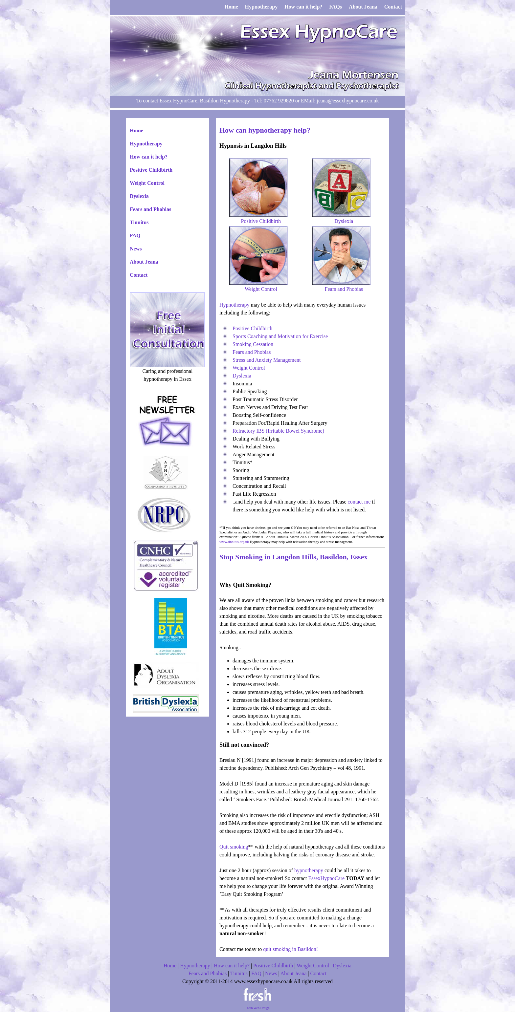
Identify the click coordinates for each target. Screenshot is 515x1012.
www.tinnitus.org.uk (234, 542)
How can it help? (149, 157)
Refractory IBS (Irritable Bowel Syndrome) (278, 431)
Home (136, 130)
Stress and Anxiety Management (267, 360)
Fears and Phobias (150, 209)
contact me (359, 502)
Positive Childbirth (151, 170)
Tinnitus (139, 222)
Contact (138, 275)
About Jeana (144, 262)
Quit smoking (233, 847)
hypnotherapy (308, 870)
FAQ (135, 235)
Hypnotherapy (146, 143)
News (136, 248)
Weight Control (147, 183)
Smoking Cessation (253, 344)
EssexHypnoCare (326, 878)
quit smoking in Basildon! (290, 949)
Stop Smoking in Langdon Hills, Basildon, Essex (293, 557)
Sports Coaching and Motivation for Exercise (280, 336)
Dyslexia (139, 196)
